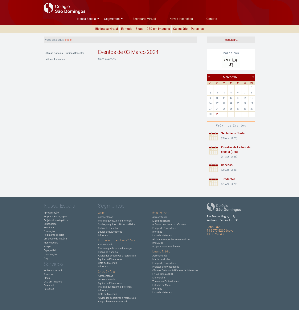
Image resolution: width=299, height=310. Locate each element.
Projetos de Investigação (165, 266)
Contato (211, 19)
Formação (49, 231)
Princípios (49, 227)
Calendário (180, 29)
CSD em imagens (158, 29)
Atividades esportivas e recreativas (117, 255)
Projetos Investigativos (56, 220)
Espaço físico (51, 250)
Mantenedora (51, 242)
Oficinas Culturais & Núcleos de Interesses (175, 270)
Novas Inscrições (181, 19)
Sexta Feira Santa (233, 133)
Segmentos (112, 19)
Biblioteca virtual (106, 29)
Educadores (50, 223)
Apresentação (51, 212)
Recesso (227, 165)
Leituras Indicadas (55, 59)
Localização (50, 254)
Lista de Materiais (107, 262)
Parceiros (197, 29)
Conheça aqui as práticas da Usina (116, 224)
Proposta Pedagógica (55, 216)
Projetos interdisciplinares (166, 246)
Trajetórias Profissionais (165, 281)
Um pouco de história (55, 238)
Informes (103, 235)
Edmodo (126, 29)
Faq (46, 258)
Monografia (158, 277)
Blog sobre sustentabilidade (113, 301)
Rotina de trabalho (108, 228)
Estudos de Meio (161, 285)
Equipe (47, 246)
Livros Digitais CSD (162, 274)
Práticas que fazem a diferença (115, 220)
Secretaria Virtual (144, 19)
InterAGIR (157, 242)
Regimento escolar (54, 234)
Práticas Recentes (74, 53)
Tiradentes (228, 179)
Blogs (139, 29)
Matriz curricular (107, 279)
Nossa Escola (86, 19)
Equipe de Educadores (110, 231)
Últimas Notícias (54, 53)
